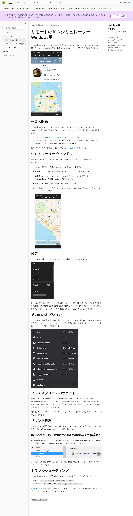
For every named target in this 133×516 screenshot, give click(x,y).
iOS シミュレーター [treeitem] (12, 40)
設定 (109, 34)
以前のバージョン (44, 25)
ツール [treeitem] (6, 32)
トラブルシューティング (116, 50)
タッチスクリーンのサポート (117, 40)
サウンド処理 (112, 43)
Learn (33, 25)
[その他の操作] (100, 25)
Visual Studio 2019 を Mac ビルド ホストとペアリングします (57, 137)
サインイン (127, 3)
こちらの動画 (70, 148)
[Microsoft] (3, 2)
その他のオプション (114, 37)
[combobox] (14, 28)
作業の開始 (111, 29)
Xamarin (56, 25)
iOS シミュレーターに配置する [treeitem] (16, 44)
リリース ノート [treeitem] (11, 48)
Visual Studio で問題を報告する (42, 488)
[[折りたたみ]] (25, 23)
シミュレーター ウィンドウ (117, 32)
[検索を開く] (120, 3)
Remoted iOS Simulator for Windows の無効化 (116, 46)
